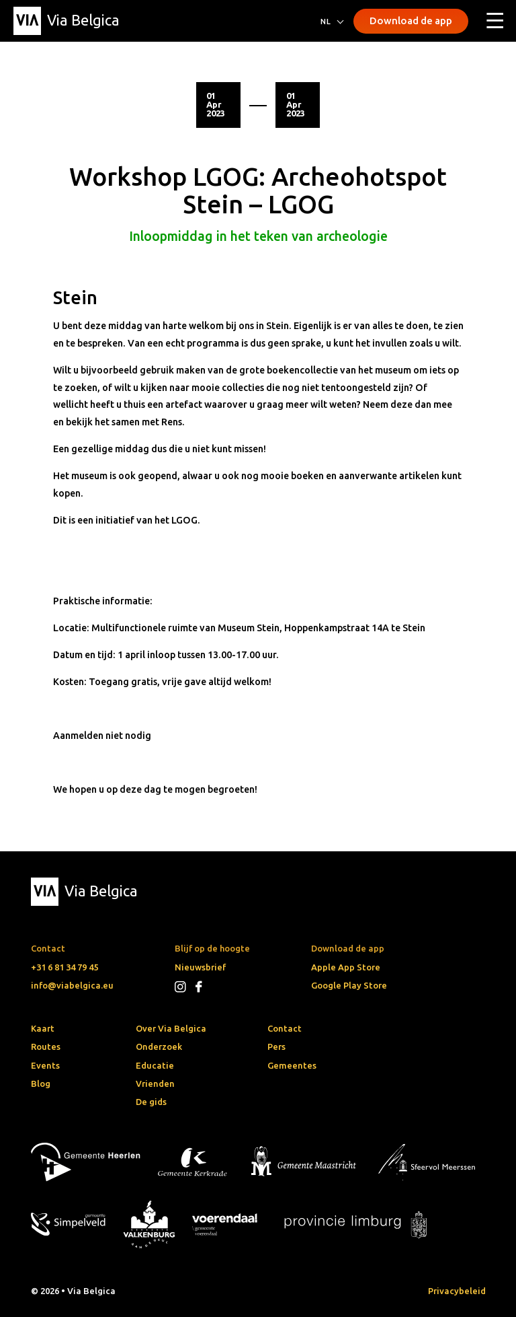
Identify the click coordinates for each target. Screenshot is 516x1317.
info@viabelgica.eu (72, 985)
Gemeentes (291, 1065)
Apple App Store (345, 967)
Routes (45, 1046)
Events (45, 1065)
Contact (284, 1028)
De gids (151, 1101)
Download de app (411, 20)
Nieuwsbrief (200, 967)
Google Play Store (349, 985)
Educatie (155, 1065)
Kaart (42, 1028)
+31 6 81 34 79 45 (64, 967)
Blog (40, 1083)
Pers (276, 1046)
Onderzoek (159, 1046)
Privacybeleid (457, 1290)
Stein (75, 297)
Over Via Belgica (171, 1028)
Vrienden (155, 1083)
